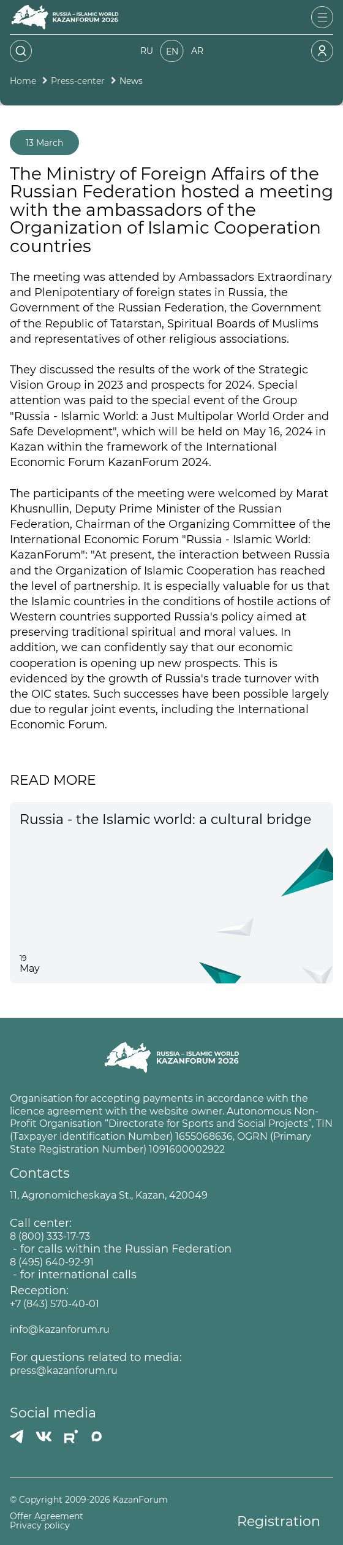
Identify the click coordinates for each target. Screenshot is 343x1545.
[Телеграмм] (16, 1436)
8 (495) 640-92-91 (52, 1262)
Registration (278, 1521)
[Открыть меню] (322, 17)
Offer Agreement (46, 1516)
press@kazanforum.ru (64, 1370)
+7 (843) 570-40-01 (54, 1304)
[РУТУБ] (71, 1436)
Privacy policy (40, 1525)
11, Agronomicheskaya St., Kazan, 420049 (109, 1195)
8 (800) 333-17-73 (50, 1236)
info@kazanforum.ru (60, 1329)
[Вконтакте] (44, 1436)
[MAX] (97, 1436)
